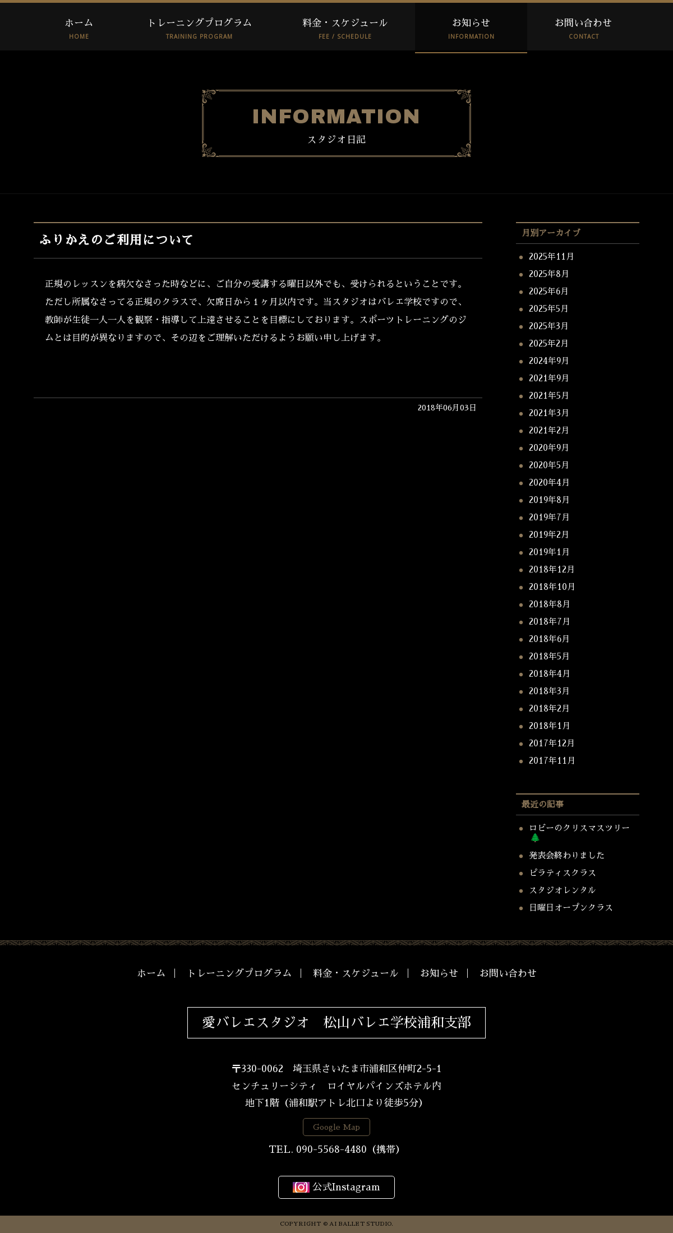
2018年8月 (549, 604)
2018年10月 (552, 587)
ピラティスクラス (562, 873)
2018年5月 (549, 656)
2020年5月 (549, 465)
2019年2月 (549, 534)
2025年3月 (549, 326)
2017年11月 (552, 760)
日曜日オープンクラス (571, 907)
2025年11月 (551, 256)
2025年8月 (549, 274)
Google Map (336, 1127)
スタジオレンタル (562, 890)
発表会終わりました (567, 855)
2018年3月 (549, 691)
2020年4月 (549, 482)
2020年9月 (549, 448)
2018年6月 (549, 639)
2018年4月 (549, 673)
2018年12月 (552, 569)
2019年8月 (549, 500)
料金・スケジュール (345, 23)
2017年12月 (552, 743)
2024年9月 (549, 361)
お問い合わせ (583, 23)
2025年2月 (549, 343)
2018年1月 (549, 726)
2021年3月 (549, 413)
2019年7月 (549, 517)
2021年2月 (549, 430)
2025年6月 (549, 291)
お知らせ (471, 23)
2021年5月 (549, 395)
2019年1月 (549, 552)
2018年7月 (549, 621)
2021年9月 (549, 378)
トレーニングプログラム (199, 23)
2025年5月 (549, 308)
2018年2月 (549, 708)
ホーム (78, 23)
